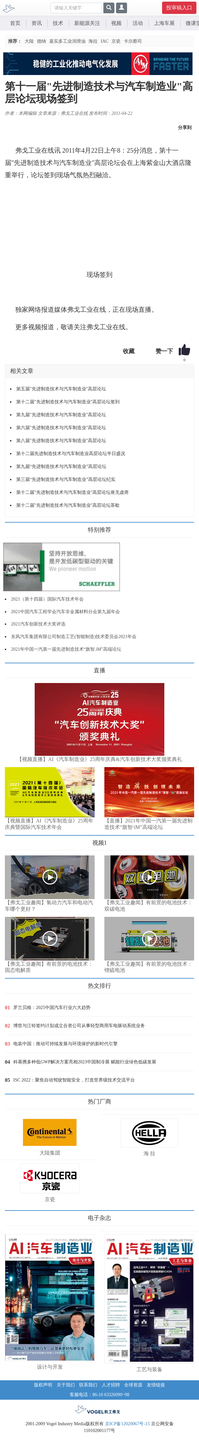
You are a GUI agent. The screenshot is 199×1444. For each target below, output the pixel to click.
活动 (138, 23)
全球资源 (133, 1385)
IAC (105, 41)
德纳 (41, 41)
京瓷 (116, 41)
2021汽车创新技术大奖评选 (38, 624)
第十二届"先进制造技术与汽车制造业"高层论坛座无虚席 (72, 492)
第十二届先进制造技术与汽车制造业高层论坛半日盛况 (70, 453)
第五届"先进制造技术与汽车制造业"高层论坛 (61, 388)
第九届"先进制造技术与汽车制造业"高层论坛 (61, 414)
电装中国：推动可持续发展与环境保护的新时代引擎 (65, 1043)
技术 (58, 23)
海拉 (93, 41)
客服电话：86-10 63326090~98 (99, 1394)
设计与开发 (50, 1367)
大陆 (29, 41)
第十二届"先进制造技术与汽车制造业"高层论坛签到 (68, 401)
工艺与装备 (149, 1369)
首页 (15, 23)
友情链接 (156, 1385)
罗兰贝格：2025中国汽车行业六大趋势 (51, 1007)
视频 (116, 23)
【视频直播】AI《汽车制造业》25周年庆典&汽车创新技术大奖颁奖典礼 (99, 759)
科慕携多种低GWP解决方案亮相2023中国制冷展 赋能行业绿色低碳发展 (84, 1061)
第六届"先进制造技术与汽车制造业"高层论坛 (61, 427)
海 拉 (149, 1153)
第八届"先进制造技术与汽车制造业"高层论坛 (61, 440)
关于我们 (66, 1385)
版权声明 (43, 1385)
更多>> (11, 668)
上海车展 (164, 23)
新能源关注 (87, 23)
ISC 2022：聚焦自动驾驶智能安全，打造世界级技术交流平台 (74, 1080)
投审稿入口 (179, 7)
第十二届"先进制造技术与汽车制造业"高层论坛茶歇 (68, 505)
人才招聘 (111, 1385)
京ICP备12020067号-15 (127, 1423)
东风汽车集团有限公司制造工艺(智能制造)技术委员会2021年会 (73, 636)
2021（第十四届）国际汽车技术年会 (47, 599)
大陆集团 (50, 1153)
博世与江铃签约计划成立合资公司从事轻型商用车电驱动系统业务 (79, 1025)
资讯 (36, 23)
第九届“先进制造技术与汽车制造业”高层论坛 (61, 466)
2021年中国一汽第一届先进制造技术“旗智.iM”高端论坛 (66, 649)
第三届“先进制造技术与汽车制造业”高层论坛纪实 (65, 479)
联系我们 (88, 1385)
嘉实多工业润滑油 (67, 41)
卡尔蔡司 (133, 41)
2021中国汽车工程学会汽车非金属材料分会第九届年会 (65, 611)
